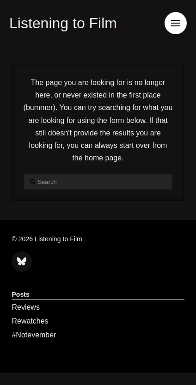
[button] (176, 23)
